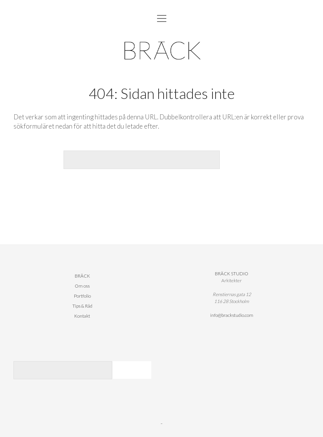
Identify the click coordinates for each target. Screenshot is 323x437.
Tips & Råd (82, 306)
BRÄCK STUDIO (231, 273)
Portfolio (82, 296)
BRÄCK (82, 276)
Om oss (82, 286)
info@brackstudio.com (231, 315)
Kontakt (82, 316)
